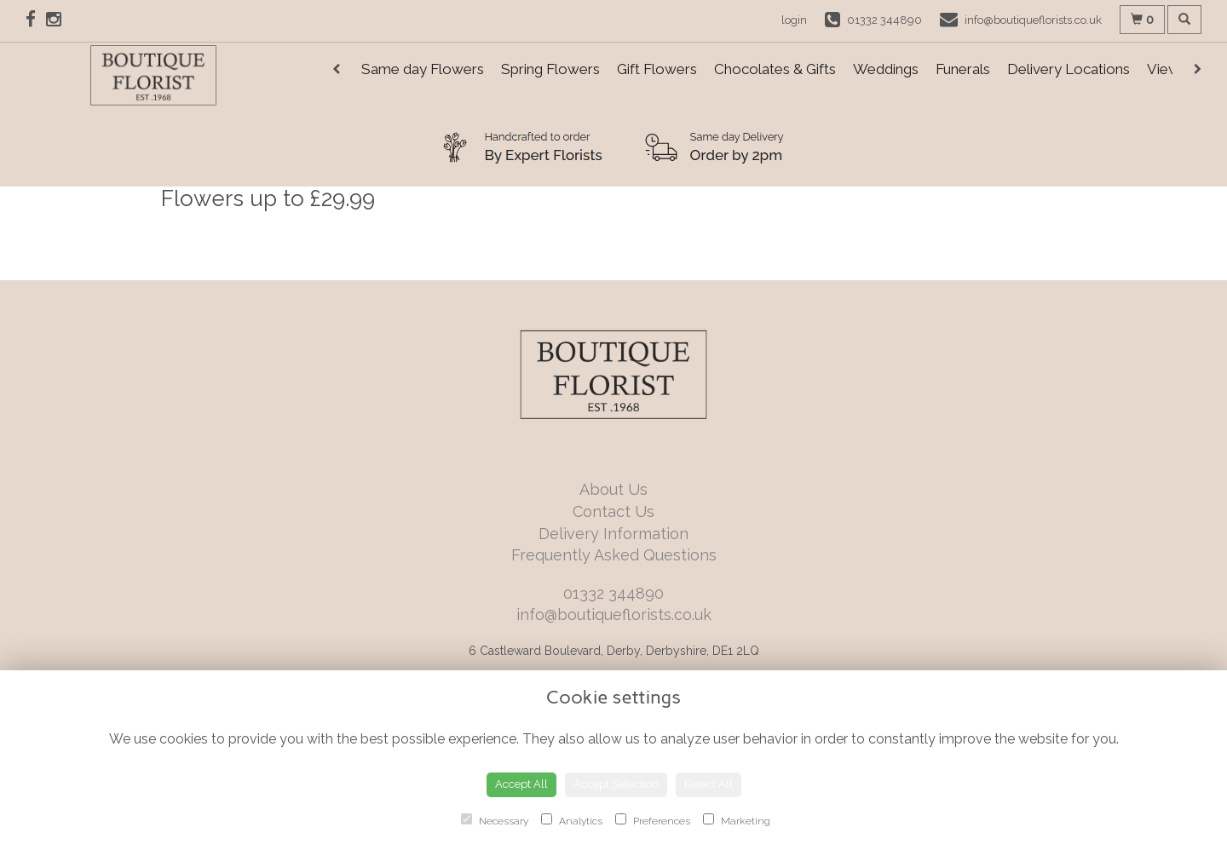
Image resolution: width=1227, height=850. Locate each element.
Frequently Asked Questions (614, 555)
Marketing (736, 820)
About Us (613, 489)
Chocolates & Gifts (775, 69)
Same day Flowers (422, 69)
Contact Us (613, 511)
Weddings (886, 69)
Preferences (652, 820)
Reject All (708, 784)
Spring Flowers (550, 69)
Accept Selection (616, 784)
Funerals (963, 69)
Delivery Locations (1068, 69)
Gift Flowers (657, 69)
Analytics (571, 820)
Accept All (521, 784)
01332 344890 (613, 593)
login (794, 20)
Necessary (494, 820)
